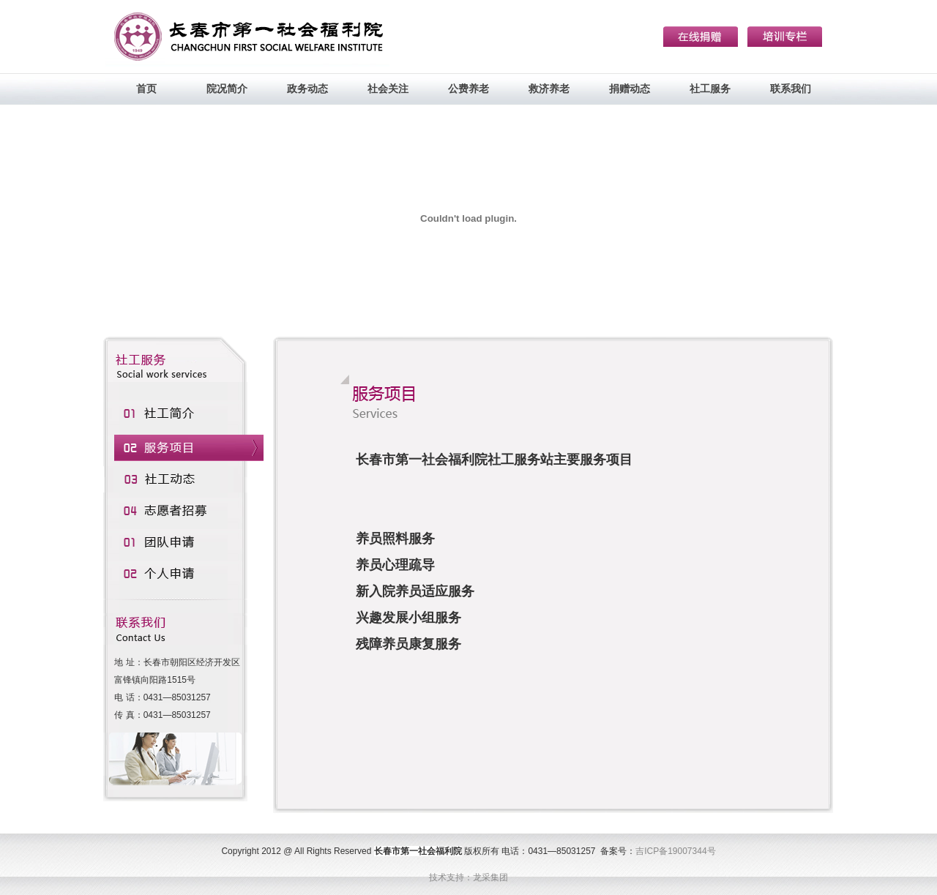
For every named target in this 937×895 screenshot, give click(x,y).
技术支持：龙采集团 (468, 877)
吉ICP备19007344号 (675, 851)
